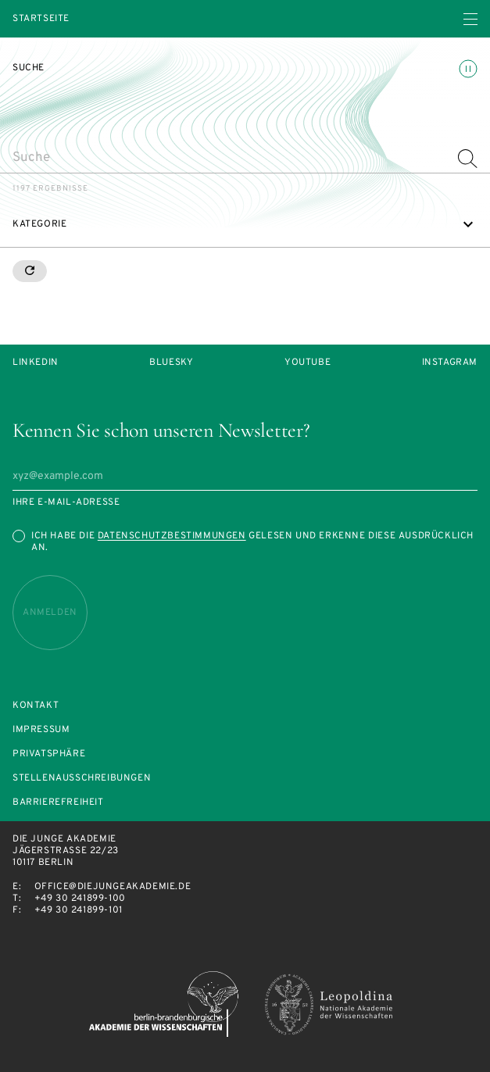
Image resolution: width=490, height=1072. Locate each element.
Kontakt (36, 706)
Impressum (41, 730)
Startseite (41, 19)
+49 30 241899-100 (80, 898)
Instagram (449, 363)
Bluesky (171, 363)
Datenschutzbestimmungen (172, 536)
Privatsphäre (49, 754)
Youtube (307, 363)
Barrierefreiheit (58, 803)
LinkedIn (36, 363)
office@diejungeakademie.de (112, 887)
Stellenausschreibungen (82, 778)
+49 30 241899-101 (78, 910)
